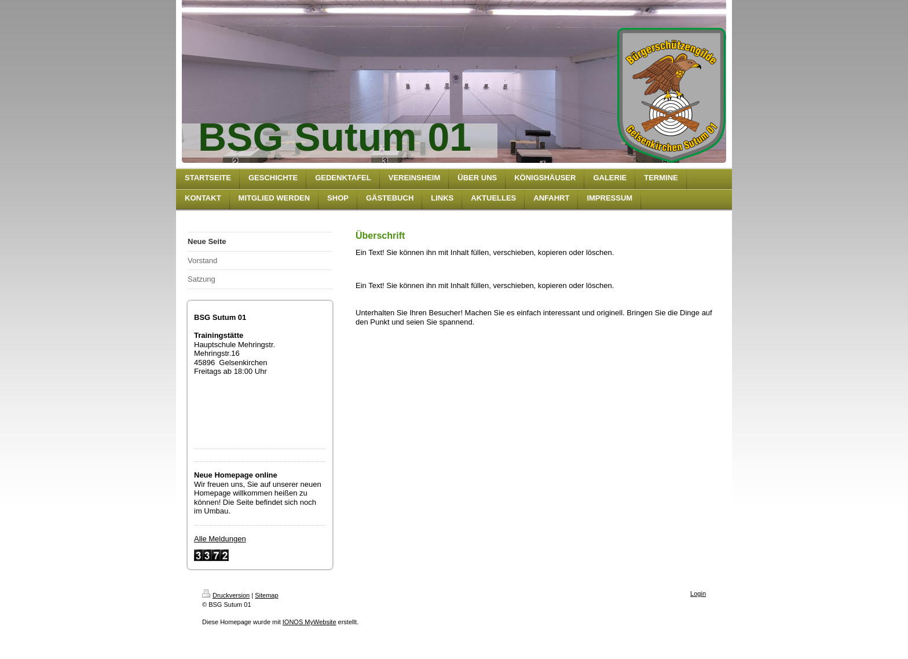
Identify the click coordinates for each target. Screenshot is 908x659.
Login (698, 593)
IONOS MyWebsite (309, 621)
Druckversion (226, 595)
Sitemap (266, 595)
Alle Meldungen (220, 538)
